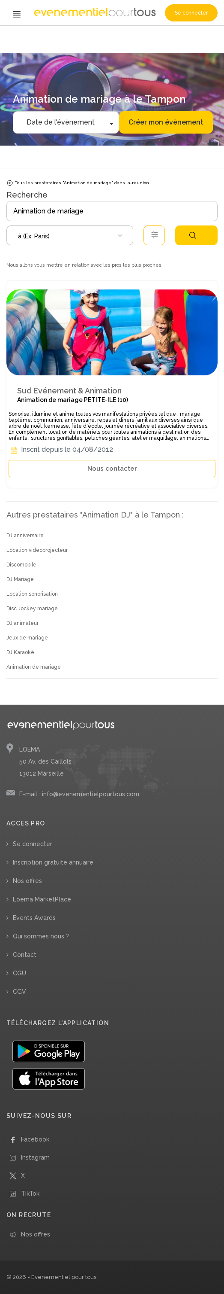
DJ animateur (22, 623)
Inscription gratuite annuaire (53, 862)
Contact (24, 954)
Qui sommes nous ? (41, 936)
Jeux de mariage (27, 638)
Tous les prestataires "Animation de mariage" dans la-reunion (77, 183)
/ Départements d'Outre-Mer (145, 37)
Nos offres (27, 880)
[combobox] (69, 235)
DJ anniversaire (25, 536)
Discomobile (21, 565)
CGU (19, 973)
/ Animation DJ (43, 37)
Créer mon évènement (165, 122)
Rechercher (192, 235)
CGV (19, 991)
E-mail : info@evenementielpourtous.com (79, 794)
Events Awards (34, 917)
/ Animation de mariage (86, 37)
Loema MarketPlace (42, 899)
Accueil (17, 37)
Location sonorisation (32, 594)
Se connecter (191, 13)
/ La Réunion (193, 37)
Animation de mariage (33, 667)
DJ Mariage (20, 579)
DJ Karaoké (20, 652)
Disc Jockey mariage (32, 609)
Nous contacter (112, 468)
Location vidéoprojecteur (37, 550)
